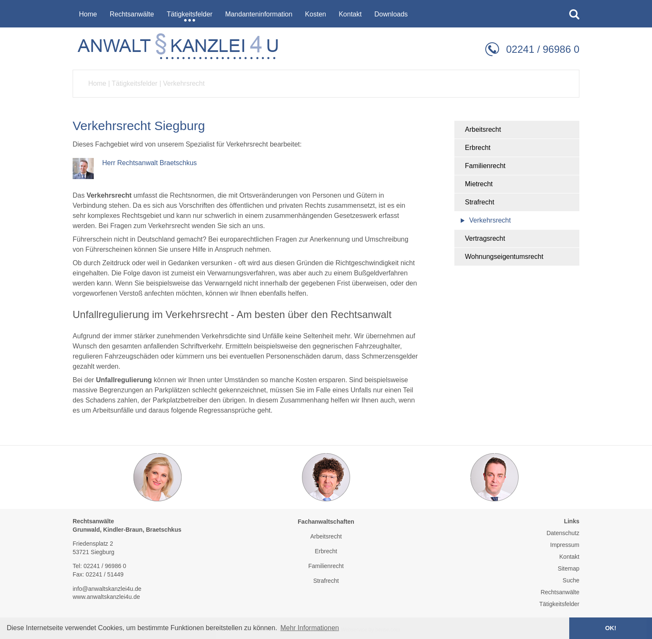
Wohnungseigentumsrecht (504, 256)
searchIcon (574, 14)
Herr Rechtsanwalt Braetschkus (149, 162)
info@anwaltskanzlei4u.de (107, 588)
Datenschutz (562, 533)
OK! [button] (610, 628)
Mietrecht (479, 184)
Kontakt (569, 556)
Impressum (564, 544)
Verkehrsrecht (184, 83)
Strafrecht (479, 202)
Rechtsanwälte (560, 592)
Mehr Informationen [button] (309, 627)
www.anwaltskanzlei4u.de (106, 596)
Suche (570, 580)
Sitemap (568, 568)
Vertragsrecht (485, 238)
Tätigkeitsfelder (134, 83)
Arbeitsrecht (483, 129)
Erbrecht (477, 147)
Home (97, 83)
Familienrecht (485, 165)
